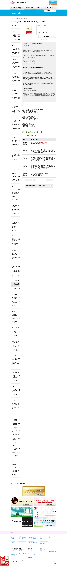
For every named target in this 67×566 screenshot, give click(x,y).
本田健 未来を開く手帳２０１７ (16, 186)
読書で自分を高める (15, 196)
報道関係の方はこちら (42, 549)
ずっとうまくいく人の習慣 (16, 231)
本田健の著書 (18, 18)
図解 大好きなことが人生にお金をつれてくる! (16, 244)
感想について (21, 549)
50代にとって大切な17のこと (15, 85)
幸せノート (29, 553)
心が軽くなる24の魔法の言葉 (15, 63)
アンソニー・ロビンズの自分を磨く (16, 250)
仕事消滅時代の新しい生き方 (16, 145)
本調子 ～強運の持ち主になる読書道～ (15, 471)
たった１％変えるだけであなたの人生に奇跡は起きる (16, 336)
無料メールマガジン (21, 538)
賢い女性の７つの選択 (16, 189)
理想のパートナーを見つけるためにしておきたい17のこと (16, 239)
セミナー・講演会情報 (14, 549)
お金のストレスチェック (22, 541)
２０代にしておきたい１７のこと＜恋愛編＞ (16, 355)
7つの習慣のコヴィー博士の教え (16, 223)
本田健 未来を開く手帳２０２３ (16, 90)
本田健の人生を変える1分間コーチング (16, 103)
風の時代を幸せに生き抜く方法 (16, 129)
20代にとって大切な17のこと (15, 137)
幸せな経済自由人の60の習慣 (15, 322)
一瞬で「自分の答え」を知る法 (16, 170)
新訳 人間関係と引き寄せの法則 (16, 73)
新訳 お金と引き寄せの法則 (16, 81)
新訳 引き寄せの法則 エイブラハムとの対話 (16, 98)
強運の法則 (14, 173)
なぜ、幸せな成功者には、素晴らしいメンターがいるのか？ (16, 111)
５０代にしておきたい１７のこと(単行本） (16, 350)
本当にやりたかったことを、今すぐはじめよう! (16, 150)
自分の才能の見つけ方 (16, 280)
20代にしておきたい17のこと (15, 408)
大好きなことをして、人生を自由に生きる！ (16, 214)
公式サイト (50, 537)
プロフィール (12, 543)
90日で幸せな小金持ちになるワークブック (16, 475)
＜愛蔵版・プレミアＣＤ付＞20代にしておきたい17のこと (16, 376)
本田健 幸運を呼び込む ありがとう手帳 (15, 77)
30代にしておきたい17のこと (15, 400)
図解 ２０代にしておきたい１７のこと (16, 302)
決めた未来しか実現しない (16, 210)
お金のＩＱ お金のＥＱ (15, 480)
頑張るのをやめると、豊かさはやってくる (16, 404)
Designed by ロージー (14, 561)
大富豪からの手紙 (15, 162)
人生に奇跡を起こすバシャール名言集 (16, 315)
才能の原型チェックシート (43, 543)
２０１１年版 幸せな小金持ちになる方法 (16, 372)
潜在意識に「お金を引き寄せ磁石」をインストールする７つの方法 (16, 35)
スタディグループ (13, 553)
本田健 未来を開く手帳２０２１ (16, 141)
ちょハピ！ (14, 464)
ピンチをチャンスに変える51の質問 (16, 424)
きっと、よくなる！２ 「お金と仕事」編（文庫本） (16, 390)
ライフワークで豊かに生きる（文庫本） (16, 461)
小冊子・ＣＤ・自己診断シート (23, 537)
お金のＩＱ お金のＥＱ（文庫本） (15, 456)
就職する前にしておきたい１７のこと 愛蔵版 (16, 327)
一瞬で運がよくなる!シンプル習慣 (15, 420)
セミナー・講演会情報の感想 (23, 553)
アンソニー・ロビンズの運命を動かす (16, 263)
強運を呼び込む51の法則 (15, 416)
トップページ (13, 18)
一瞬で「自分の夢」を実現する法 (16, 449)
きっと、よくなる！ (15, 467)
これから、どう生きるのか (16, 267)
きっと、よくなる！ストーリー (32, 554)
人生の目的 (14, 235)
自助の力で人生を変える (16, 40)
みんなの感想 (30, 557)
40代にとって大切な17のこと (15, 107)
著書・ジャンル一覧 (31, 537)
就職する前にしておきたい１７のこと (16, 332)
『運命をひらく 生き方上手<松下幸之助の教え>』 (16, 180)
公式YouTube (13, 541)
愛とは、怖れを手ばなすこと (16, 219)
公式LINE (13, 538)
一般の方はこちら (42, 550)
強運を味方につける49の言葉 (15, 227)
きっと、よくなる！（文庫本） (15, 386)
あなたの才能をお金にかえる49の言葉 (16, 193)
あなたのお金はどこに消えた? (16, 311)
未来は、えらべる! (15, 411)
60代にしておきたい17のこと (15, 306)
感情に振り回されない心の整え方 (16, 59)
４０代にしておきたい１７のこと (16, 381)
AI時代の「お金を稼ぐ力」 (15, 31)
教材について (41, 537)
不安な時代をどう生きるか (16, 125)
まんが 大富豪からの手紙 (15, 94)
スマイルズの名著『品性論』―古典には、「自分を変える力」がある (16, 429)
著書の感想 (20, 550)
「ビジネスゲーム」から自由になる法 (16, 289)
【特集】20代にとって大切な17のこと (33, 543)
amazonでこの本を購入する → (43, 39)
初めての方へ (12, 537)
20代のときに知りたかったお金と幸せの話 (16, 26)
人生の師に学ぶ (15, 159)
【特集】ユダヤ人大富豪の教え (32, 538)
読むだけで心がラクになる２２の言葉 (16, 342)
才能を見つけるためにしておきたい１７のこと (16, 271)
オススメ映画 (30, 550)
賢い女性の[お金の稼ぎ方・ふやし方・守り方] (16, 201)
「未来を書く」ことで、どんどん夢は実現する (16, 155)
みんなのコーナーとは (31, 549)
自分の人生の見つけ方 (16, 176)
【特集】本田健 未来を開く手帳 (32, 542)
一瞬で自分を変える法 (16, 318)
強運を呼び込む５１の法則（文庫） (16, 298)
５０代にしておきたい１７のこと (16, 346)
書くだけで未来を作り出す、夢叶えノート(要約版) (16, 67)
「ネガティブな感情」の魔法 (16, 276)
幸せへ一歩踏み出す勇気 (16, 45)
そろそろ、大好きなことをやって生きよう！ (16, 49)
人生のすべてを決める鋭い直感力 (16, 439)
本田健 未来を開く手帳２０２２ (16, 121)
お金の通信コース (42, 538)
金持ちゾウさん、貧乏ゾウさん (16, 258)
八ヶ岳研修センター (13, 550)
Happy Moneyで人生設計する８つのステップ (16, 53)
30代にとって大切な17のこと (15, 116)
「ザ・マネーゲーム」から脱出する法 (16, 359)
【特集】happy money (31, 541)
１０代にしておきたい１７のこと (16, 395)
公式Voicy (13, 542)
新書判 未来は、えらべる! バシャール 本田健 (15, 363)
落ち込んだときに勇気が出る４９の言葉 (16, 206)
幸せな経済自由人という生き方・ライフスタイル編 (16, 444)
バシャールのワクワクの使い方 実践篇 (16, 254)
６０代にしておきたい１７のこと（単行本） (16, 294)
